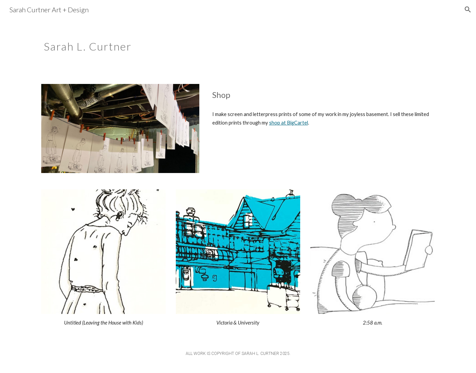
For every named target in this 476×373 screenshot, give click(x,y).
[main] (204, 43)
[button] (468, 9)
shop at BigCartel (288, 123)
